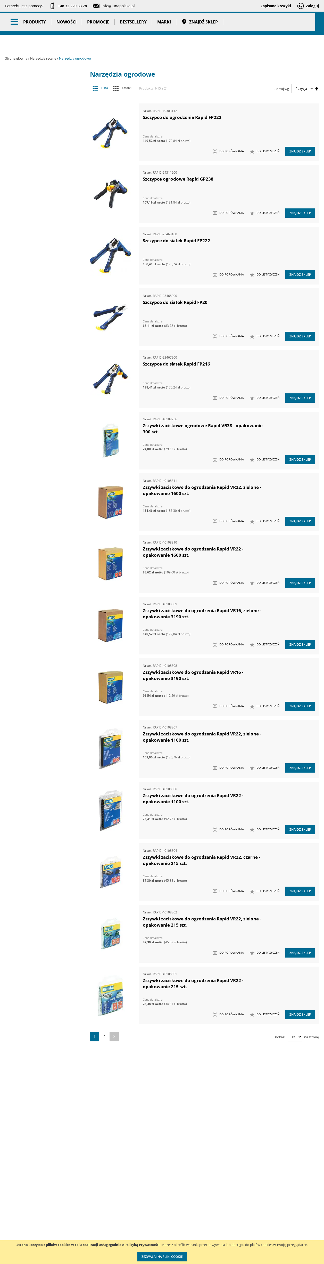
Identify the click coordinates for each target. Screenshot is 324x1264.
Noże (41, 372)
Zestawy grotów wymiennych (41, 525)
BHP (45, 738)
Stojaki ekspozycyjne (45, 713)
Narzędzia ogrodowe (41, 321)
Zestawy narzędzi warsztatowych (41, 607)
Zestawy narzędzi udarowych (41, 596)
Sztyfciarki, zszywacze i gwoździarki (41, 433)
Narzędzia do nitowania (41, 249)
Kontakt (67, 1203)
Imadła (41, 168)
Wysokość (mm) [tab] (33, 972)
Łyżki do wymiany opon (41, 198)
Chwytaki (41, 147)
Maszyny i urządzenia (45, 92)
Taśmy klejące (45, 799)
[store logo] (33, 23)
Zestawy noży (41, 617)
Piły (41, 402)
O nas (10, 1203)
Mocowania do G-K (41, 678)
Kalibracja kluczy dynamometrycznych (204, 1208)
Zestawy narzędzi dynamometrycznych (41, 545)
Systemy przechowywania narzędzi (45, 726)
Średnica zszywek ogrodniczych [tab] (36, 1091)
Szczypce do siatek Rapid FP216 (176, 364)
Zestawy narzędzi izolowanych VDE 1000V (41, 657)
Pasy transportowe (45, 789)
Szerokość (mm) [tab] (33, 1078)
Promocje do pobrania (149, 1224)
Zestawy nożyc (41, 627)
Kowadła (41, 668)
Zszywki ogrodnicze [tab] (38, 1103)
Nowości (66, 44)
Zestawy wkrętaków (41, 647)
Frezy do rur (41, 158)
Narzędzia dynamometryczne (45, 105)
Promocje (98, 44)
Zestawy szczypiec (41, 637)
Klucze (41, 178)
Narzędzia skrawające (41, 351)
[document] (162, 1252)
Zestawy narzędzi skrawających (41, 586)
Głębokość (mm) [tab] (34, 867)
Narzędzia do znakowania (41, 259)
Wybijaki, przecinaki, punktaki (41, 484)
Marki (164, 44)
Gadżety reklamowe (45, 778)
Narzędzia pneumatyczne (45, 117)
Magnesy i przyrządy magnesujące (41, 209)
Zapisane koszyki (276, 5)
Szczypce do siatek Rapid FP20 (175, 302)
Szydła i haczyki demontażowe (41, 443)
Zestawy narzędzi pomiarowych (41, 576)
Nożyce (41, 382)
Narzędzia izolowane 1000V (41, 270)
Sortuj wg (282, 88)
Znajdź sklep (199, 44)
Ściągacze (41, 453)
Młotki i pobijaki (41, 229)
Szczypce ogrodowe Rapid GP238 (178, 179)
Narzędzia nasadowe (41, 300)
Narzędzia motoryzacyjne (41, 280)
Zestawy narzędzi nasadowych (41, 556)
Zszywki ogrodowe (43, 341)
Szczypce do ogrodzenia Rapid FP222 (182, 117)
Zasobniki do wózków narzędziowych (41, 515)
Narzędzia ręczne (43, 58)
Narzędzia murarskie (41, 290)
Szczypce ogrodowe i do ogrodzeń (43, 331)
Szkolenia (69, 1213)
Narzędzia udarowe (41, 362)
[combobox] (213, 23)
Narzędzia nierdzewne (41, 311)
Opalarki (41, 392)
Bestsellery (133, 44)
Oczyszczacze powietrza (45, 693)
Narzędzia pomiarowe (45, 127)
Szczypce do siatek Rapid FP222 (176, 241)
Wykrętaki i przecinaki (41, 494)
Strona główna (16, 58)
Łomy (41, 188)
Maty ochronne (41, 219)
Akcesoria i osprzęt (45, 82)
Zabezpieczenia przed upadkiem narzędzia (41, 505)
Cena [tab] (23, 829)
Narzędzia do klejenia (41, 239)
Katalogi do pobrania (148, 1213)
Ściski (41, 464)
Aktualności (15, 1213)
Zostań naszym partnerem (28, 1224)
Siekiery (41, 413)
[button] (264, 151)
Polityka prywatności (147, 1235)
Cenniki (136, 1203)
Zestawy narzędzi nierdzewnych (41, 566)
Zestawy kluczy (41, 535)
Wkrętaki (41, 474)
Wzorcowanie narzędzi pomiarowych (205, 1229)
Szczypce (41, 423)
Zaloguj (312, 5)
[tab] (9, 82)
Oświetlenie (45, 703)
